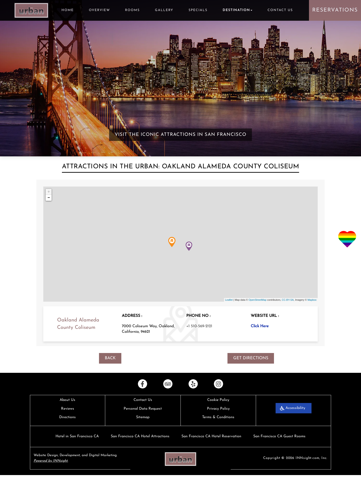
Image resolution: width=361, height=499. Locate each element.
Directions (67, 417)
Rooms (132, 10)
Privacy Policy (218, 409)
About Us (67, 400)
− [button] (48, 198)
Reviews (67, 409)
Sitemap (142, 417)
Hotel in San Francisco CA (77, 436)
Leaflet (229, 299)
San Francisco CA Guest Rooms (279, 436)
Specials (198, 10)
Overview (99, 10)
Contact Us (280, 10)
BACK (110, 358)
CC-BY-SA (288, 299)
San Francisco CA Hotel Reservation (211, 436)
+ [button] (48, 192)
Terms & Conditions (218, 417)
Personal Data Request (143, 409)
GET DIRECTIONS (250, 358)
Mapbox (312, 299)
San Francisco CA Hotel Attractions (140, 436)
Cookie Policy (218, 400)
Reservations (335, 10)
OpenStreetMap (258, 299)
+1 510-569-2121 (199, 326)
